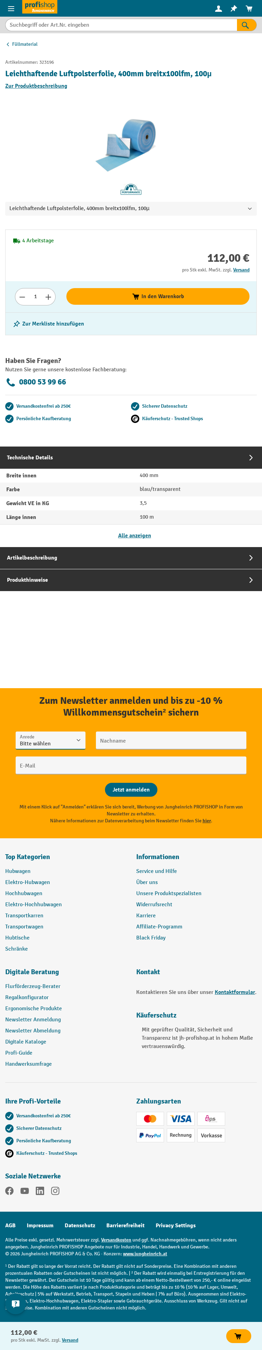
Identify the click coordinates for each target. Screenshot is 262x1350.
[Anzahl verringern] (22, 296)
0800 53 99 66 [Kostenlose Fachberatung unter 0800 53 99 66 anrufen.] (35, 382)
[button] (65, 975)
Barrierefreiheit (125, 1225)
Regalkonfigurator (27, 997)
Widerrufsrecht (154, 904)
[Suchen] (247, 25)
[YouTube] (25, 1192)
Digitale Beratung (32, 972)
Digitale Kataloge (25, 1042)
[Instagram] (55, 1192)
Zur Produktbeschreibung (36, 86)
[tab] (131, 497)
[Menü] (11, 8)
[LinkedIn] (40, 1192)
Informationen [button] (157, 857)
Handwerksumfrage (28, 1064)
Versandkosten (116, 1240)
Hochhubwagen (23, 893)
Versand (241, 270)
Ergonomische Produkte (33, 1008)
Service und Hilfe (156, 871)
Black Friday (150, 938)
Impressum (40, 1225)
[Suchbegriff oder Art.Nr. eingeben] (121, 25)
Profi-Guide (18, 1053)
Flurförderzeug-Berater (32, 986)
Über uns (147, 882)
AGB (10, 1225)
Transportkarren (24, 915)
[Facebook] (9, 1192)
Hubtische (17, 938)
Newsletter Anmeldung (33, 1019)
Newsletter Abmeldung (32, 1031)
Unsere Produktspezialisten (169, 893)
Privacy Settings (176, 1225)
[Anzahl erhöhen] (48, 296)
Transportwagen (24, 927)
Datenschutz (80, 1225)
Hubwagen (18, 871)
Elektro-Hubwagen (27, 882)
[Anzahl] (35, 296)
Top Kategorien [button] (27, 857)
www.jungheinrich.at (145, 1254)
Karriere (146, 915)
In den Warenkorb (158, 296)
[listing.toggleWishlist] (48, 324)
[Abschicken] (131, 790)
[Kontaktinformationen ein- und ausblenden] (15, 1303)
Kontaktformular (235, 992)
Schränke (16, 949)
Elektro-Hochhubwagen (33, 904)
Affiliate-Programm (159, 927)
